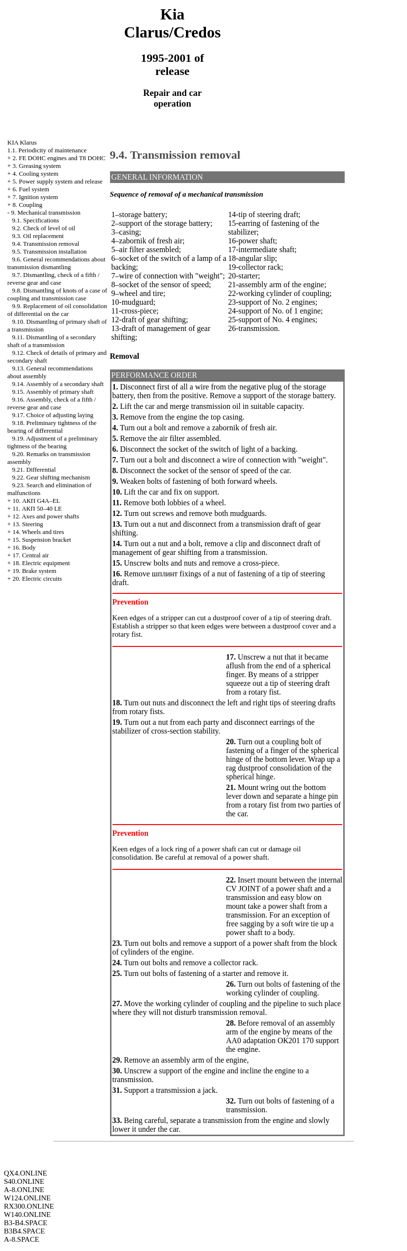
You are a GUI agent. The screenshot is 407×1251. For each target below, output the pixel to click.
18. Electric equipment (41, 563)
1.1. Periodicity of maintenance (47, 150)
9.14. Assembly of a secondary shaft (58, 383)
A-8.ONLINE (24, 1190)
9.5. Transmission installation (49, 251)
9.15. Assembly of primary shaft (53, 391)
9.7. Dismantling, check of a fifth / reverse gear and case (53, 278)
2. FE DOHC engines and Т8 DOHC (59, 158)
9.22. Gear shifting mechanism (51, 477)
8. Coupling (27, 204)
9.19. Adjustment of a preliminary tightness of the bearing (52, 442)
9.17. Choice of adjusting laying (52, 415)
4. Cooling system (35, 173)
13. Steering (28, 524)
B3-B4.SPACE (25, 1223)
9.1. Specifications (35, 220)
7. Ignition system (35, 197)
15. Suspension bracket (42, 539)
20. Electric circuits (37, 578)
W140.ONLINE (27, 1214)
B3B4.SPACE (24, 1231)
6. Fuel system (31, 189)
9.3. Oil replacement (38, 235)
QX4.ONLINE (25, 1173)
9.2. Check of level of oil (43, 228)
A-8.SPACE (21, 1239)
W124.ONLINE (27, 1198)
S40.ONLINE (24, 1181)
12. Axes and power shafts (46, 516)
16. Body (24, 547)
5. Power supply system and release (58, 181)
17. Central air (31, 555)
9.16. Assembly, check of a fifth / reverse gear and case (51, 403)
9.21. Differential (34, 469)
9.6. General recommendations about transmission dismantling (56, 263)
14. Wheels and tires (38, 531)
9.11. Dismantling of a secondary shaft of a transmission (51, 341)
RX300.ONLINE (29, 1206)
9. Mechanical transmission (46, 212)
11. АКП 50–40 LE (37, 508)
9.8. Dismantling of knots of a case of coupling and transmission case (57, 294)
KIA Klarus (22, 142)
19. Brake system (34, 570)
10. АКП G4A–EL (36, 500)
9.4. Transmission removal (45, 243)
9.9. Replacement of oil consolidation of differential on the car (57, 309)
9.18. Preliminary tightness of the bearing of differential (51, 426)
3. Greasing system (37, 165)
